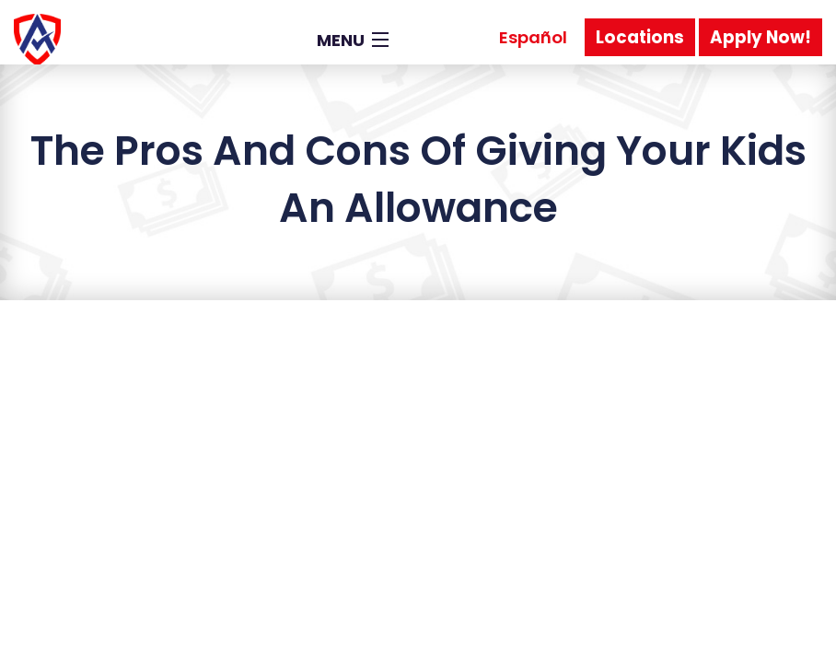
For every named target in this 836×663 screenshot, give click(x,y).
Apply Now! (760, 37)
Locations (640, 37)
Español (533, 37)
